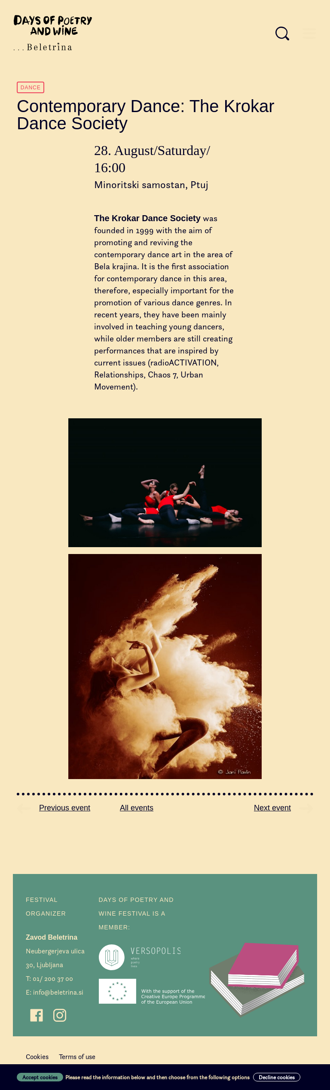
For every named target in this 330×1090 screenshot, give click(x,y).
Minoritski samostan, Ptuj (151, 184)
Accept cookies (40, 1077)
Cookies (37, 1057)
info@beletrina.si (58, 992)
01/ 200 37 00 (53, 978)
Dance (31, 88)
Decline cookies (277, 1077)
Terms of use (77, 1057)
